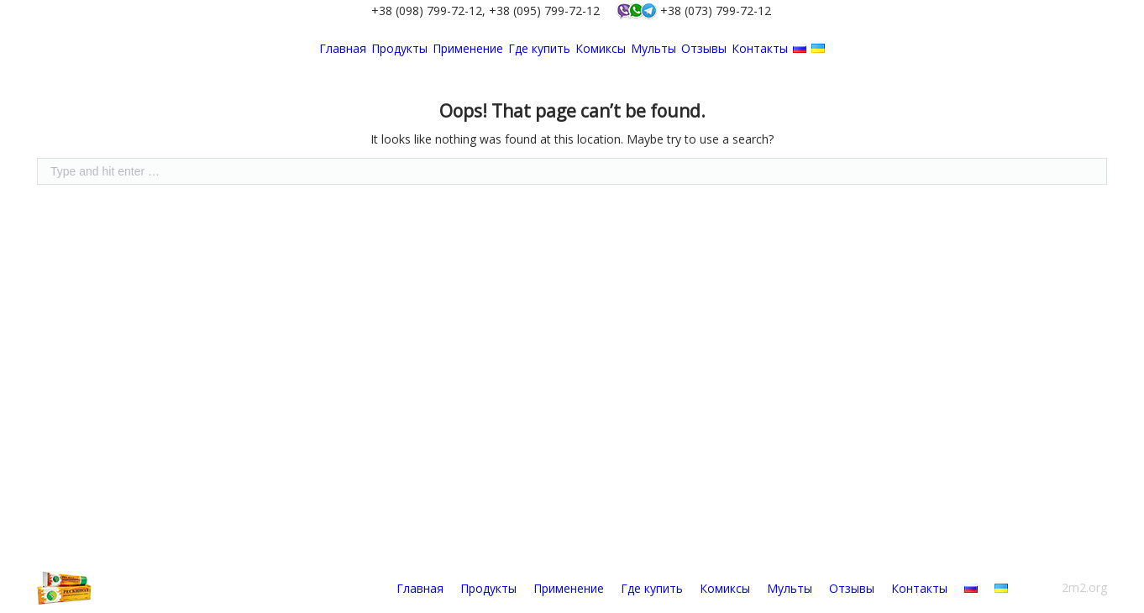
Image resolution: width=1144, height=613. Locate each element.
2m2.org (1084, 587)
